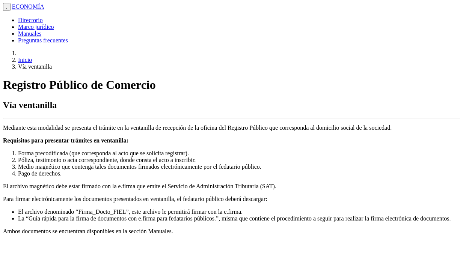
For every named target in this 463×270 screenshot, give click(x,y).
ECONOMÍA (28, 6)
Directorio (30, 20)
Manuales (29, 33)
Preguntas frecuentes (43, 40)
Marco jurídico (36, 27)
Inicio (25, 60)
